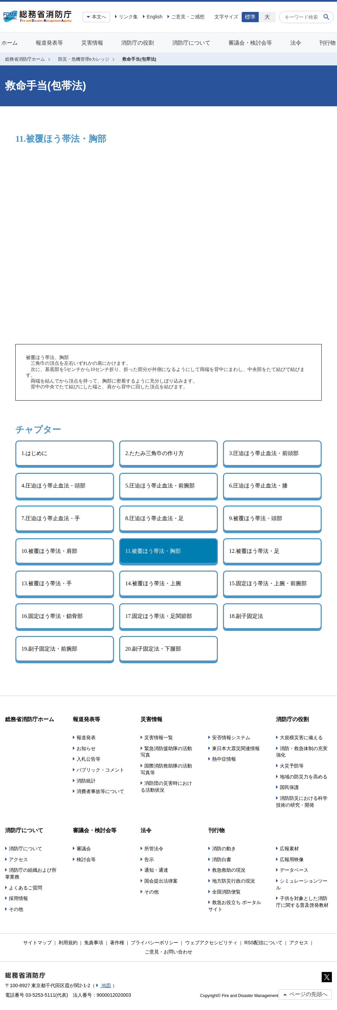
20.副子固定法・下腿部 (153, 649)
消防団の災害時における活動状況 (166, 786)
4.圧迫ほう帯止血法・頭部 (53, 485)
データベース (294, 870)
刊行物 (327, 43)
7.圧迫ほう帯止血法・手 (50, 518)
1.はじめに (34, 453)
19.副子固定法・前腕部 (49, 649)
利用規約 (68, 942)
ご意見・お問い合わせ (168, 951)
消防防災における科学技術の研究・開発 (301, 801)
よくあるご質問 (25, 887)
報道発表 (86, 737)
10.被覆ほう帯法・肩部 (49, 551)
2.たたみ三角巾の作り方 (154, 453)
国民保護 (289, 787)
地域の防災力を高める (303, 776)
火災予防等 (292, 765)
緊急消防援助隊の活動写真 (166, 752)
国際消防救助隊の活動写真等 (166, 769)
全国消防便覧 (226, 892)
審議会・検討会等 (250, 43)
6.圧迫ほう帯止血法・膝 (258, 485)
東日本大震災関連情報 (236, 748)
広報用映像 (292, 859)
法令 (295, 43)
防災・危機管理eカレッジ (83, 59)
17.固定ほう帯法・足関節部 (158, 616)
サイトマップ (37, 942)
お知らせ (86, 748)
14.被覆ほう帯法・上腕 (153, 583)
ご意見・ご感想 (188, 16)
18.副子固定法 (246, 616)
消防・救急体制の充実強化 (301, 752)
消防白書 (221, 859)
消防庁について (191, 43)
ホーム (9, 43)
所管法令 (153, 848)
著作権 (117, 942)
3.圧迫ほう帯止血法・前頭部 (264, 453)
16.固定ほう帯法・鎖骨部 (52, 616)
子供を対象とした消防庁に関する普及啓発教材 (302, 902)
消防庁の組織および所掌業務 (31, 873)
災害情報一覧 (158, 737)
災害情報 (92, 43)
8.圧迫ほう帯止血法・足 (154, 518)
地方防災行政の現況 (233, 881)
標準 (250, 17)
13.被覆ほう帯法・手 (46, 583)
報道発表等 (49, 43)
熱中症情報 (224, 759)
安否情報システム (231, 737)
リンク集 (128, 16)
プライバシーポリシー (154, 942)
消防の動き (224, 848)
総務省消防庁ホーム (25, 59)
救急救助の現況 (228, 870)
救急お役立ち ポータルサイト (234, 906)
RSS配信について (263, 942)
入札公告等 (88, 759)
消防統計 (86, 780)
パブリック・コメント (100, 770)
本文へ (99, 16)
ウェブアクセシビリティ (211, 942)
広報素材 (289, 848)
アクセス (18, 859)
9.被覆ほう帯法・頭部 (255, 518)
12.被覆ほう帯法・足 (254, 551)
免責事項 (93, 942)
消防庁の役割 (137, 43)
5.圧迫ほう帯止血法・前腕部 (160, 485)
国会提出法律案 (161, 881)
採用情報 (18, 898)
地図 (105, 985)
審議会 (84, 848)
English (154, 16)
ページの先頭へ (305, 994)
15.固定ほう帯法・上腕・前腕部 (268, 583)
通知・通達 (156, 870)
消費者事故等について (100, 791)
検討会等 (86, 859)
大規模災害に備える (301, 737)
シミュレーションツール (301, 884)
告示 (149, 859)
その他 (16, 909)
